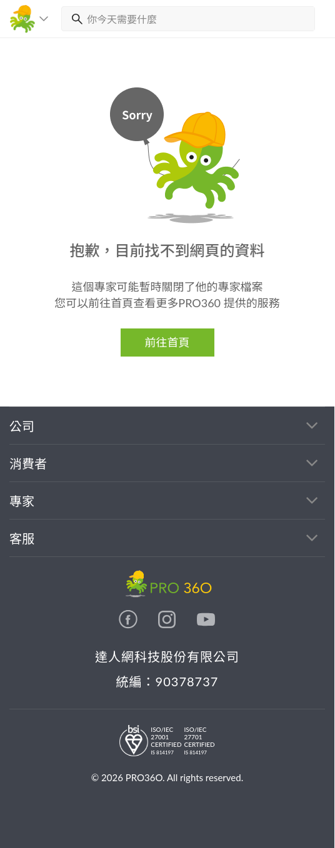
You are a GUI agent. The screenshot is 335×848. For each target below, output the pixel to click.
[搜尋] (74, 19)
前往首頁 (167, 342)
